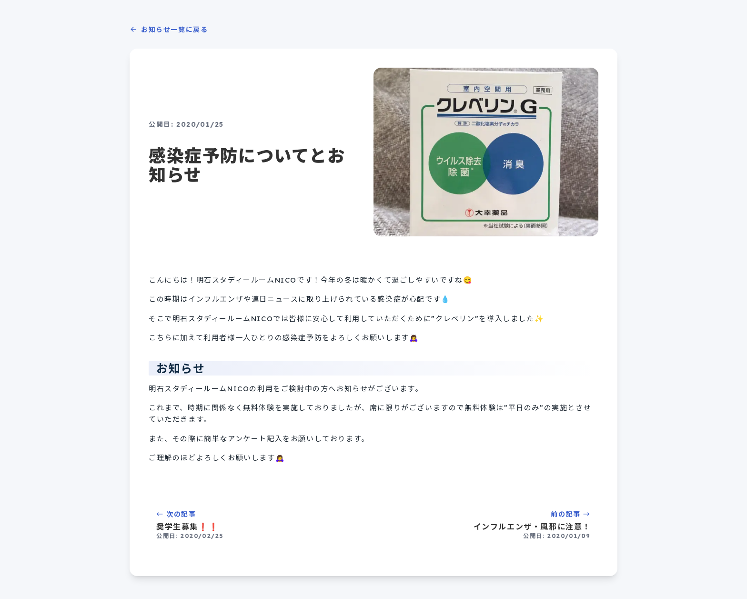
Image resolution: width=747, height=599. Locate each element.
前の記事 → (488, 525)
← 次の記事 (259, 525)
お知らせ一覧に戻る (169, 29)
